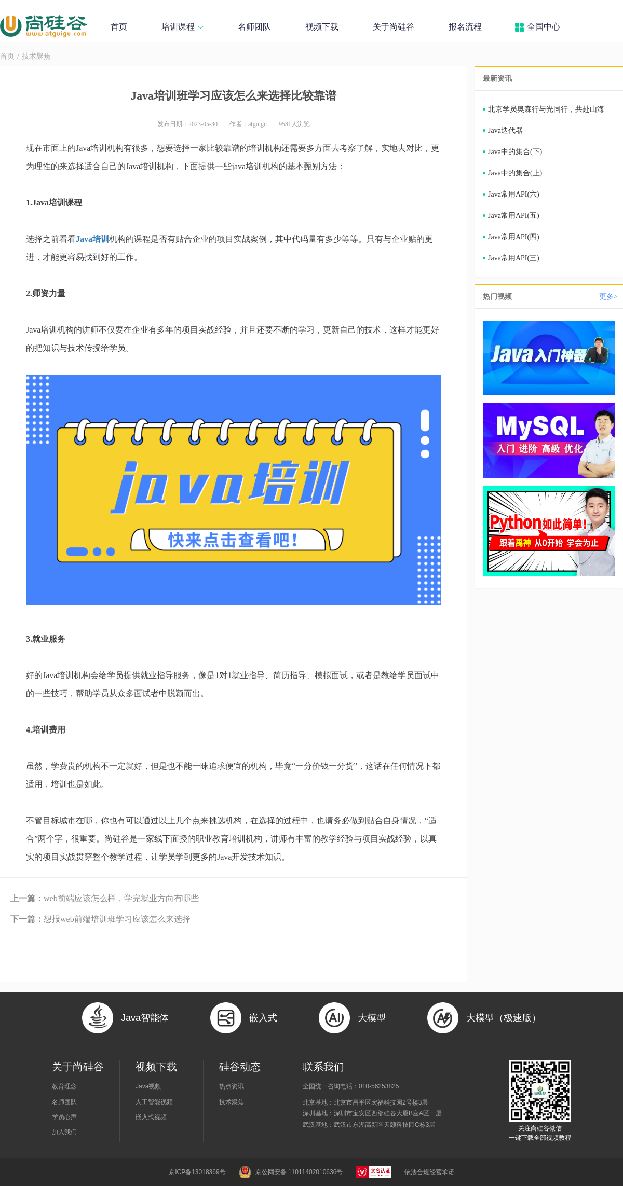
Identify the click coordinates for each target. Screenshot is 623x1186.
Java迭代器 (505, 130)
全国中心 (543, 26)
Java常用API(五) (513, 215)
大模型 (372, 1018)
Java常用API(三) (513, 258)
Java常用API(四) (513, 237)
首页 (119, 26)
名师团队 (254, 26)
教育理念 (64, 1086)
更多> (608, 296)
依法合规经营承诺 (429, 1172)
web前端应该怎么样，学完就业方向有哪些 (104, 898)
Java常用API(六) (513, 194)
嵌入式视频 (151, 1117)
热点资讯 (231, 1086)
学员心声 (64, 1117)
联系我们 (323, 1066)
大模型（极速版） (503, 1018)
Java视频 (148, 1086)
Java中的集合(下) (515, 152)
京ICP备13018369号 (197, 1172)
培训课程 (182, 26)
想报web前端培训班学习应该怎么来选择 (100, 919)
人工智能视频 (154, 1102)
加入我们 (64, 1132)
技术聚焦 (36, 56)
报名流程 (465, 26)
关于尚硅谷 (393, 26)
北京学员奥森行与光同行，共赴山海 (546, 109)
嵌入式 (263, 1018)
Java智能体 (145, 1018)
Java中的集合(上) (515, 173)
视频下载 (321, 26)
